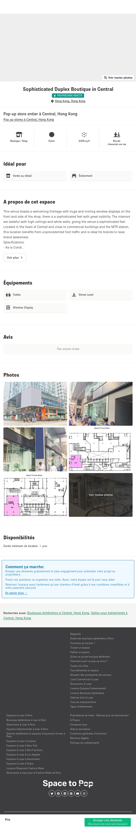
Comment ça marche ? (82, 643)
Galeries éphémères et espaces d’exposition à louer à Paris (35, 735)
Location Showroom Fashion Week (25, 768)
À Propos (75, 720)
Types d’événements (81, 706)
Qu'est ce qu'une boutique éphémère (90, 656)
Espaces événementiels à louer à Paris (27, 729)
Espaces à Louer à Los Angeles (23, 754)
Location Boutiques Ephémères (87, 693)
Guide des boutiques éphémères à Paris (92, 638)
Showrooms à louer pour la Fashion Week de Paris (33, 772)
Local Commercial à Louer (84, 679)
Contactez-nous (78, 724)
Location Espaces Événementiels (88, 688)
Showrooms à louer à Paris (20, 724)
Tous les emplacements (83, 702)
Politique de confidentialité (84, 742)
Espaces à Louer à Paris (19, 715)
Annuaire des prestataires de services (90, 674)
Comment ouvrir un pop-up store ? (89, 661)
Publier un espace (79, 652)
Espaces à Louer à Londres (21, 741)
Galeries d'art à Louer (81, 697)
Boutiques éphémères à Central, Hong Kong (58, 613)
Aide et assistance (80, 729)
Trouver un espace (80, 647)
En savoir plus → (16, 593)
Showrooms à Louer (81, 683)
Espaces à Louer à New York (21, 745)
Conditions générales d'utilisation (88, 733)
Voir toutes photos (118, 77)
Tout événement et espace (84, 670)
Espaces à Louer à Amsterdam (23, 759)
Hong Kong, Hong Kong (70, 101)
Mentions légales (79, 738)
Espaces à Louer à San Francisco (24, 750)
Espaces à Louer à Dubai (19, 763)
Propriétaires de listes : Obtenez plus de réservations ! (99, 715)
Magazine (75, 633)
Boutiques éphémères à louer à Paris (26, 720)
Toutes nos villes (79, 665)
